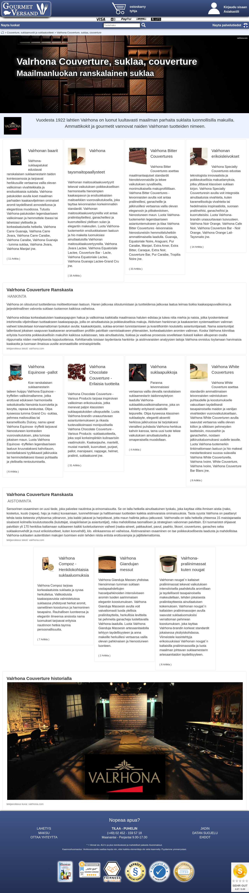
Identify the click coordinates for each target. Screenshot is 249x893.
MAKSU (43, 833)
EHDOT (205, 837)
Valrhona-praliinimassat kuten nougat (193, 564)
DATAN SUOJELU (205, 833)
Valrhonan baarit (43, 150)
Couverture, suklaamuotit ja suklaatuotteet (30, 32)
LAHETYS (44, 828)
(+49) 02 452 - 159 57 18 (124, 833)
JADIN (205, 828)
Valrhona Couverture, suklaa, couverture (79, 32)
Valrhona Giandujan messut (129, 564)
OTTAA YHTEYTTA (44, 837)
